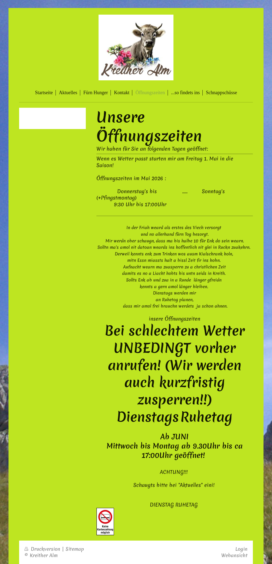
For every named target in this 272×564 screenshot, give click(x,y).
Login (241, 549)
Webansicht (234, 555)
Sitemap (75, 549)
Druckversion (43, 549)
